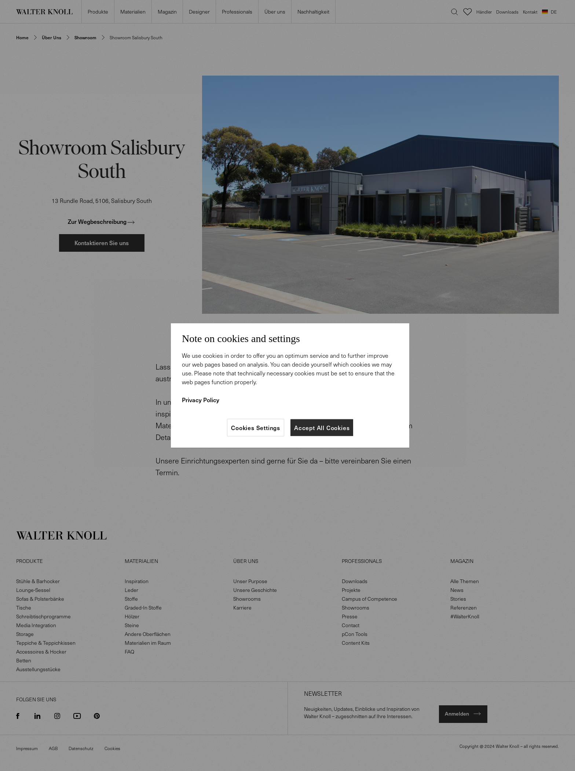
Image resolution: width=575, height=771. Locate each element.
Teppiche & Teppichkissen (46, 642)
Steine (132, 625)
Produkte (97, 15)
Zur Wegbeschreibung (101, 221)
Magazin (167, 15)
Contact (350, 625)
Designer (199, 15)
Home (22, 37)
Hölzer (132, 616)
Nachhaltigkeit (313, 15)
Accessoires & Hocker (41, 651)
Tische (23, 607)
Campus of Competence (369, 598)
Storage (25, 633)
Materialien (132, 15)
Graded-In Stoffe (143, 607)
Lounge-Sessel (33, 589)
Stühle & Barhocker (38, 581)
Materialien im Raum (148, 642)
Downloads (507, 16)
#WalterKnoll (464, 616)
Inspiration (137, 581)
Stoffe (131, 598)
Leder (131, 589)
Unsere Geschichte (255, 589)
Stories (458, 598)
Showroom (85, 37)
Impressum (27, 748)
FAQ (129, 651)
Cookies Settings (255, 427)
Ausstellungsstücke (38, 669)
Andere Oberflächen (148, 633)
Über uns (274, 15)
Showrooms (247, 598)
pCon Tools (354, 633)
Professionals (237, 15)
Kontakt (530, 16)
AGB (53, 748)
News (457, 589)
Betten (23, 660)
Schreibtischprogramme (43, 616)
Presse (350, 616)
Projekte (351, 589)
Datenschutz (81, 748)
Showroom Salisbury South (136, 37)
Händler (484, 16)
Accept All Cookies (321, 427)
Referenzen (463, 607)
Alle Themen (464, 581)
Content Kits (356, 642)
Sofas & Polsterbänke (40, 598)
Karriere (242, 607)
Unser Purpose (250, 581)
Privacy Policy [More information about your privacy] (200, 399)
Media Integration (36, 625)
